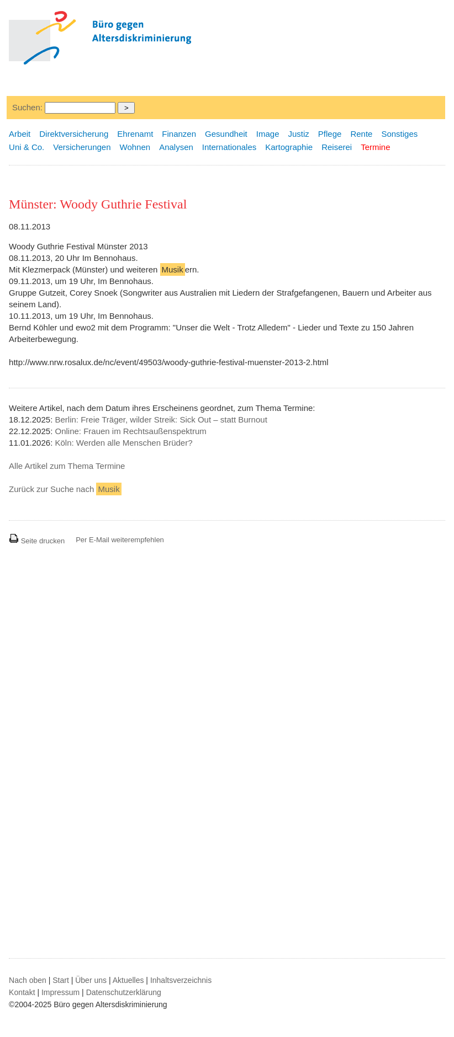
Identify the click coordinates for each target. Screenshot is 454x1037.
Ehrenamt (135, 133)
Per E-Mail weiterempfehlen (120, 540)
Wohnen (135, 147)
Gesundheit (226, 133)
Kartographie (289, 147)
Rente (361, 133)
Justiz (298, 133)
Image (267, 133)
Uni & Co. (26, 147)
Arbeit (19, 133)
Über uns (91, 980)
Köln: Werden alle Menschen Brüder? (123, 442)
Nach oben (27, 980)
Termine (375, 147)
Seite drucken (37, 541)
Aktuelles (128, 980)
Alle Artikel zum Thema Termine (67, 466)
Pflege (330, 133)
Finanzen (179, 133)
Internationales (229, 147)
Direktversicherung (73, 133)
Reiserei (336, 147)
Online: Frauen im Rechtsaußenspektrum (130, 431)
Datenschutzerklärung (123, 992)
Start (60, 980)
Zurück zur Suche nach (65, 489)
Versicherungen (81, 147)
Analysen (176, 147)
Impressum (60, 992)
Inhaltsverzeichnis (181, 980)
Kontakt (22, 992)
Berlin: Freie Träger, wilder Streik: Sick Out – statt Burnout (161, 419)
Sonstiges (399, 133)
